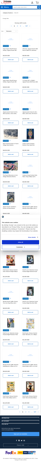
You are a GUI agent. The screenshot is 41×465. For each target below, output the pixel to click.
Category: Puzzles (8, 12)
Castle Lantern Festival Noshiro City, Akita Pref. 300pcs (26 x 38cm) (29, 145)
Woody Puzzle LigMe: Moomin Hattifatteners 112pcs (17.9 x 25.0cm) (10, 366)
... (23, 26)
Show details (32, 237)
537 (27, 26)
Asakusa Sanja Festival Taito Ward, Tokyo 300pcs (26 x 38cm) (30, 177)
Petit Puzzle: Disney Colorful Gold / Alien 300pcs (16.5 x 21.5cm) (10, 398)
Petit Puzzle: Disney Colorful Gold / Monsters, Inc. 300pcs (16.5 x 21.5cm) (30, 334)
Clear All (16, 12)
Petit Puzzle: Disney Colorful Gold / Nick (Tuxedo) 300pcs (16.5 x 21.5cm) (30, 398)
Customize (20, 247)
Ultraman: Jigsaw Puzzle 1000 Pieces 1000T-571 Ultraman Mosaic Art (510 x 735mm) (30, 50)
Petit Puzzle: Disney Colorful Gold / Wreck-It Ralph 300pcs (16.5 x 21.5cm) (10, 271)
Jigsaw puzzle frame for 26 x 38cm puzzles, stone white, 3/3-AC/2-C (10, 113)
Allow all (20, 242)
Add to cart (11, 59)
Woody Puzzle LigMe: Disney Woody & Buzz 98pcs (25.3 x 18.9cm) (30, 208)
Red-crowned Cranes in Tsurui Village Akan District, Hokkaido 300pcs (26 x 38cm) (10, 145)
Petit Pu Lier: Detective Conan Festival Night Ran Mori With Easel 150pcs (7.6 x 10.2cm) (30, 303)
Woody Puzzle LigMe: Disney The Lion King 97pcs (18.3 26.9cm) (10, 303)
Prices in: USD (20, 445)
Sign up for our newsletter (20, 434)
